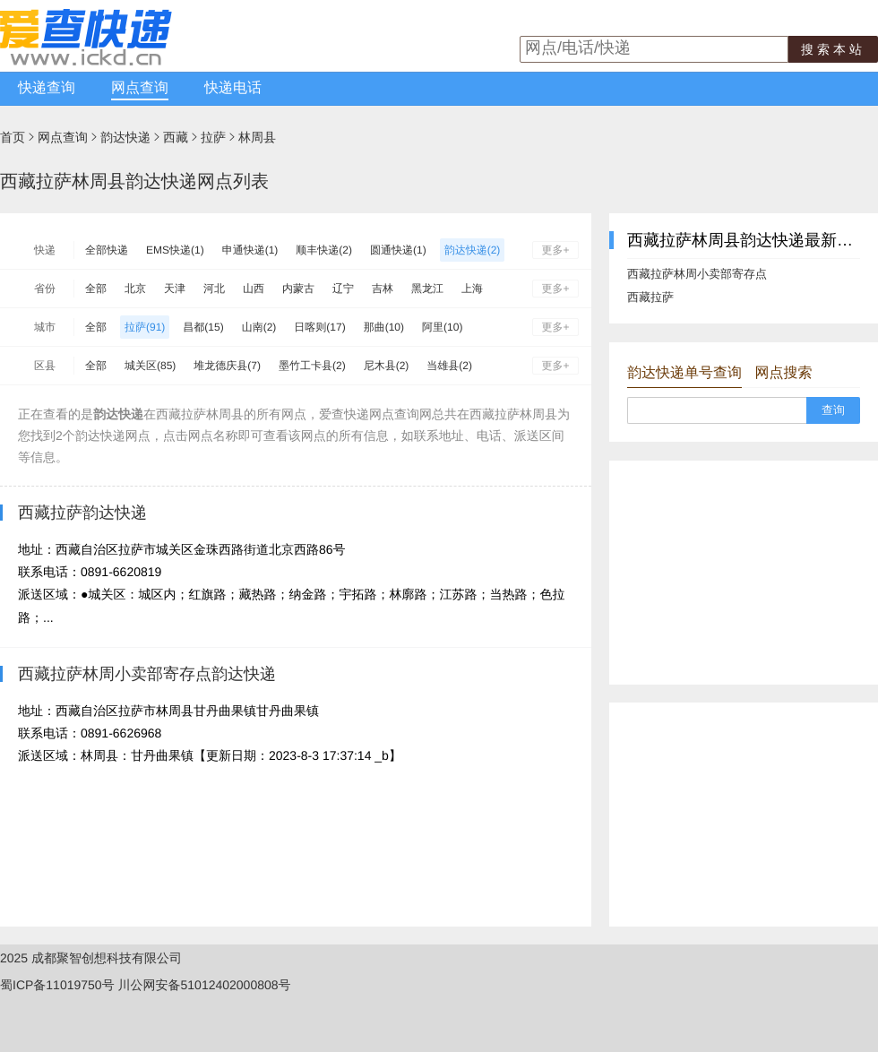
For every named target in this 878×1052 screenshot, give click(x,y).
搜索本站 (833, 49)
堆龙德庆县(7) (227, 365)
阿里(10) (442, 327)
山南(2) (259, 327)
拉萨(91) (145, 327)
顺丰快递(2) (324, 250)
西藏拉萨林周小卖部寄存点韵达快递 (147, 674)
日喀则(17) (319, 327)
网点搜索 (783, 373)
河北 (214, 288)
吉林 (382, 288)
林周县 (257, 137)
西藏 (175, 137)
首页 (12, 137)
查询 (833, 410)
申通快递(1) (250, 250)
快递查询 (46, 88)
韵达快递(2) (472, 250)
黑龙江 (427, 288)
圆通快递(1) (398, 250)
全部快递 (106, 250)
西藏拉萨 (650, 297)
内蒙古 (298, 288)
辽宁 (343, 288)
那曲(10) (384, 327)
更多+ (555, 250)
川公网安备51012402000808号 (204, 985)
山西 (253, 288)
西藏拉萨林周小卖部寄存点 (697, 273)
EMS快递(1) (175, 250)
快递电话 (233, 88)
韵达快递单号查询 (684, 373)
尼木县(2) (386, 365)
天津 (174, 288)
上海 (472, 288)
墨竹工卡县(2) (312, 365)
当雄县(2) (449, 365)
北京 (135, 288)
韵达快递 (125, 137)
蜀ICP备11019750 (51, 985)
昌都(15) (203, 327)
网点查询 (139, 88)
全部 (96, 288)
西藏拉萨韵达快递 (82, 513)
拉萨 (213, 137)
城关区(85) (150, 365)
